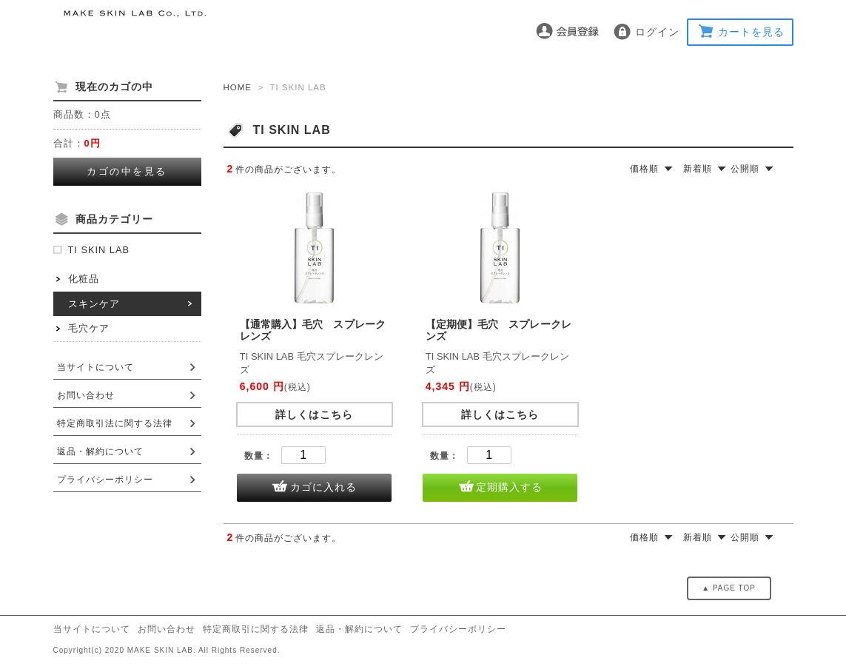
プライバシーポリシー (105, 479)
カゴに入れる (323, 487)
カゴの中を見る (127, 171)
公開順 (745, 169)
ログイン (657, 32)
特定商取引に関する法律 (256, 629)
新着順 (697, 169)
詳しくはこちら (314, 414)
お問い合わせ (86, 395)
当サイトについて (95, 367)
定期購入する (509, 487)
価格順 (644, 169)
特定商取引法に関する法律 (114, 423)
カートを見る (751, 32)
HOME (238, 87)
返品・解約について (100, 451)
